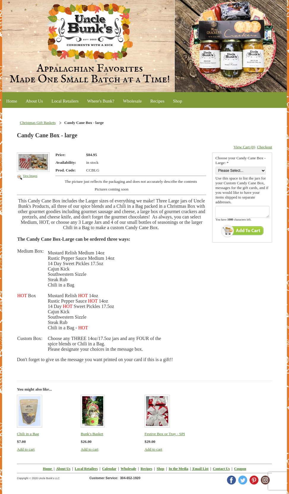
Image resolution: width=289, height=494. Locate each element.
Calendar (109, 469)
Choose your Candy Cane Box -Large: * (240, 160)
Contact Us (221, 469)
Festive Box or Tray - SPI (164, 434)
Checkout (264, 147)
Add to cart (26, 449)
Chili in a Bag (28, 434)
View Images (30, 175)
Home (47, 469)
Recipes (146, 469)
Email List (200, 469)
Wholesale (128, 469)
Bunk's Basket (92, 434)
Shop (160, 469)
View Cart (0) (244, 147)
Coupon (240, 469)
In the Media (178, 469)
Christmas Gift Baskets (38, 122)
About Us (63, 469)
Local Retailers (86, 469)
